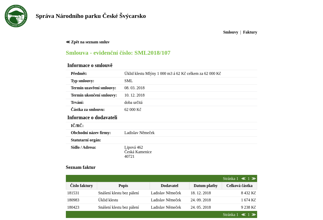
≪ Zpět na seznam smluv (88, 42)
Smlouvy (230, 32)
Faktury (250, 32)
